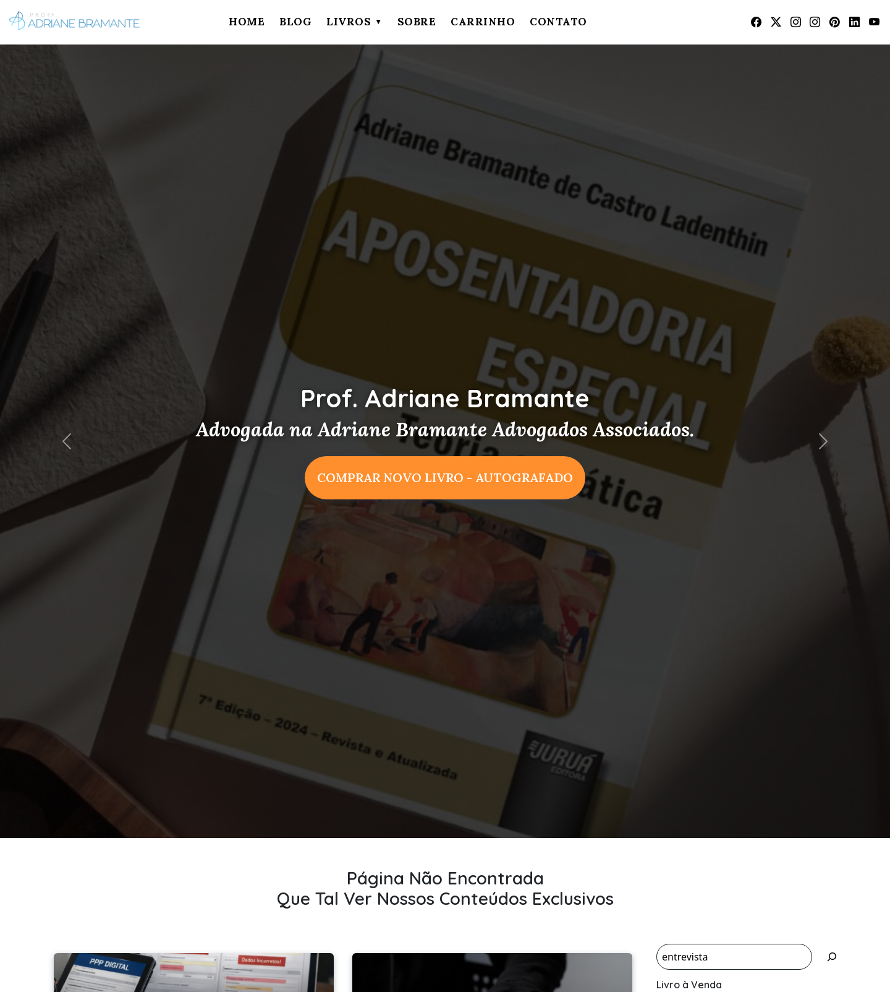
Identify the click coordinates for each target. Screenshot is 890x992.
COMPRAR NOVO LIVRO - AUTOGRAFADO (445, 477)
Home (247, 21)
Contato (558, 21)
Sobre (416, 21)
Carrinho (483, 21)
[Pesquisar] (832, 957)
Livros (348, 21)
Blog (295, 21)
